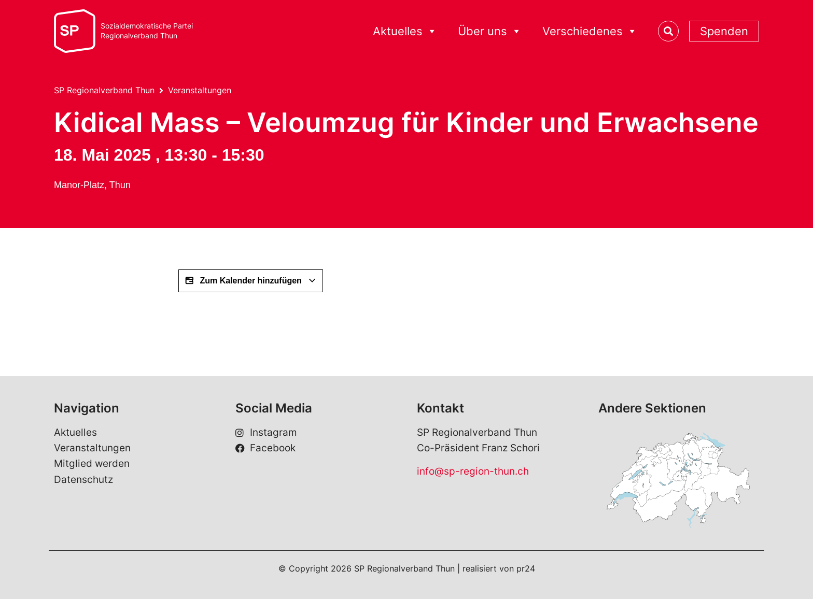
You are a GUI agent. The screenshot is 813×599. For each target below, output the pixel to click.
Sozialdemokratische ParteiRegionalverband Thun (147, 31)
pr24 (525, 568)
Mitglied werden (92, 463)
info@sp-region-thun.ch (473, 471)
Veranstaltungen (199, 90)
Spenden (724, 31)
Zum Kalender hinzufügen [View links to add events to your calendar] (250, 281)
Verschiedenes (589, 31)
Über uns (490, 31)
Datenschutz (83, 480)
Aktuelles (405, 31)
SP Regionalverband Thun (104, 90)
